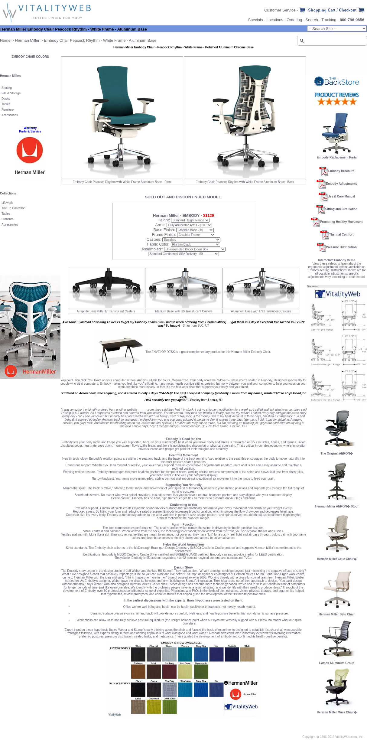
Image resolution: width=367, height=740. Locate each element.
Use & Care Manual (341, 196)
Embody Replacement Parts (337, 157)
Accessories (10, 115)
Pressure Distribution (341, 247)
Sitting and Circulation (341, 209)
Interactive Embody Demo (337, 260)
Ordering (294, 20)
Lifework (7, 202)
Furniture (8, 109)
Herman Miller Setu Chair (337, 613)
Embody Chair (56, 40)
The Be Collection (13, 208)
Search (311, 20)
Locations (274, 20)
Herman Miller (27, 40)
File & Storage (11, 93)
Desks (6, 98)
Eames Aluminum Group (336, 663)
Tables (6, 104)
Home (5, 40)
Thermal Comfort (341, 234)
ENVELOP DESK (163, 352)
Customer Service (279, 10)
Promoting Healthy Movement (341, 221)
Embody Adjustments (341, 183)
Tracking (328, 20)
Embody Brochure (341, 171)
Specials (255, 20)
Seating (7, 88)
